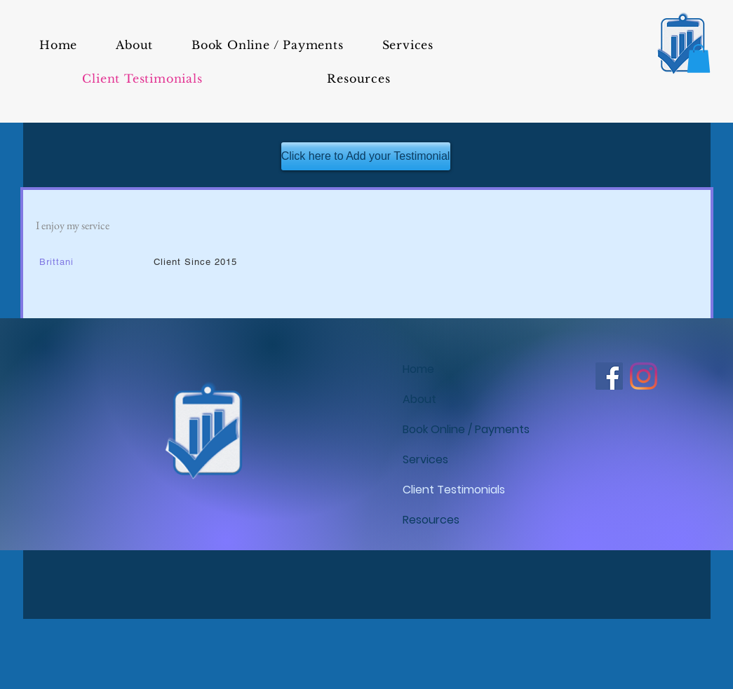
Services (425, 459)
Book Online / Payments (463, 429)
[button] (699, 58)
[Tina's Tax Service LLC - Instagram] (643, 376)
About (419, 399)
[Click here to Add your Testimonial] (365, 156)
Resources (431, 520)
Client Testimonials (454, 490)
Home (418, 369)
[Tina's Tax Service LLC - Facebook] (609, 376)
